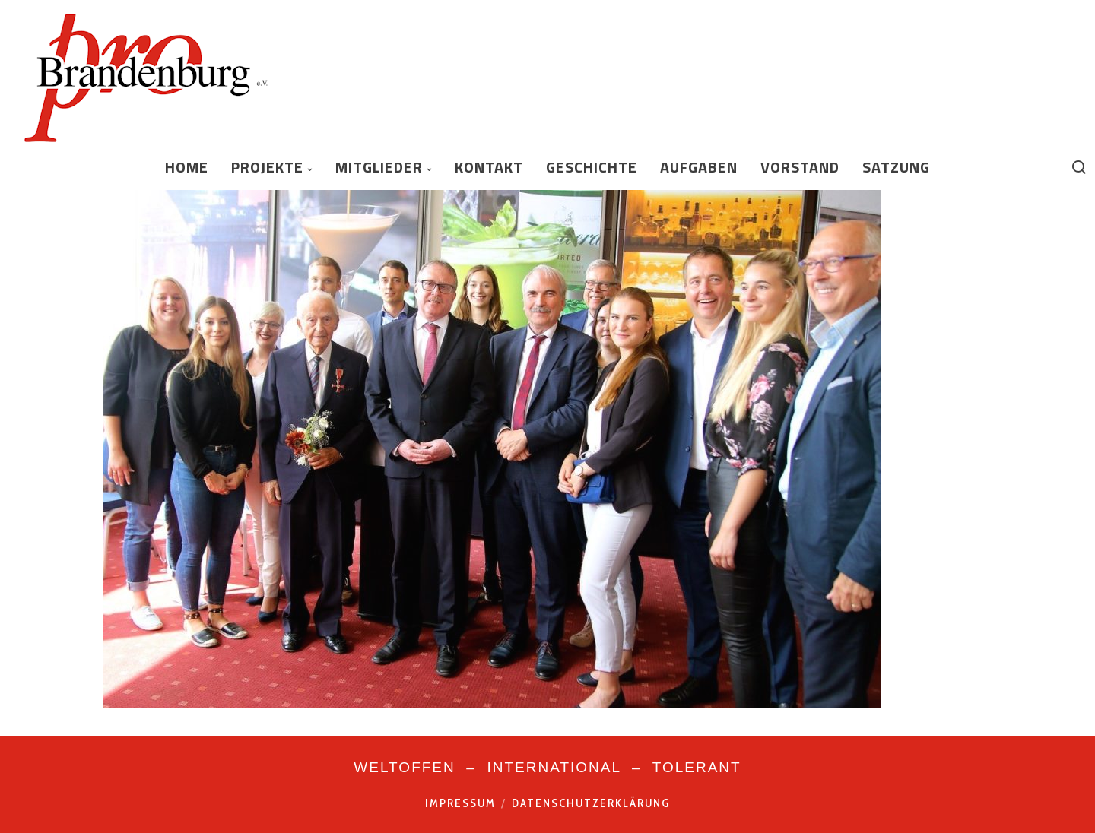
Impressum (460, 803)
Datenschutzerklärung (591, 803)
